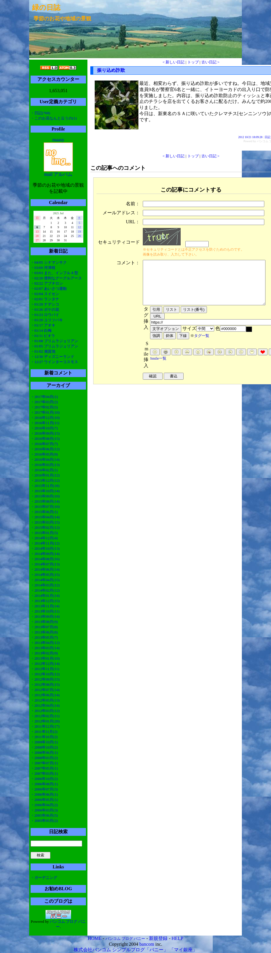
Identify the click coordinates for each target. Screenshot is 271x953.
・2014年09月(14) (45, 554)
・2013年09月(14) (45, 616)
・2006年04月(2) (44, 805)
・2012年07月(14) (45, 690)
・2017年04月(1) (44, 397)
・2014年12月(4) (44, 538)
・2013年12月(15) (45, 601)
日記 (267, 137)
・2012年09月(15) (45, 679)
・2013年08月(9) (44, 622)
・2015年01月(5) (44, 533)
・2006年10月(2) (44, 779)
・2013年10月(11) (45, 611)
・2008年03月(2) (44, 758)
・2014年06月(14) (45, 569)
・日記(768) (40, 113)
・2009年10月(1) (44, 742)
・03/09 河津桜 (43, 267)
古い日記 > (210, 62)
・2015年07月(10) (45, 506)
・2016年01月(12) (45, 475)
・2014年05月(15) (45, 574)
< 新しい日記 (174, 62)
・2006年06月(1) (44, 794)
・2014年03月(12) (45, 585)
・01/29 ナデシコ (45, 304)
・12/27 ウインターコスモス (54, 362)
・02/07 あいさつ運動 (49, 288)
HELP (177, 938)
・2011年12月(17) (45, 726)
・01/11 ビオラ (43, 335)
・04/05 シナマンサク (49, 262)
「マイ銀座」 (183, 949)
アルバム (63, 174)
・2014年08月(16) (45, 559)
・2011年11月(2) (44, 731)
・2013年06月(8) (44, 632)
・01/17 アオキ (43, 325)
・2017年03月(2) (44, 402)
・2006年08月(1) (44, 784)
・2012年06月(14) (45, 695)
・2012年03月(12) (45, 710)
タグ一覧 (201, 344)
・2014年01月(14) (45, 595)
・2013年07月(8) (44, 627)
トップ (193, 62)
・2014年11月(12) (45, 543)
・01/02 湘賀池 (43, 351)
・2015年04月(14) (45, 517)
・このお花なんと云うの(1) (54, 118)
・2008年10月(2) (44, 747)
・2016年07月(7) (44, 444)
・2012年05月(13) (45, 700)
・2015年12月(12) (45, 480)
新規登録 (158, 938)
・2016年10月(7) (44, 428)
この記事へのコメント (118, 168)
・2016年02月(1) (44, 470)
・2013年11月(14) (45, 606)
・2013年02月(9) (44, 653)
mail (48, 174)
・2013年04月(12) (45, 642)
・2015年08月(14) (45, 501)
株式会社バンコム (92, 949)
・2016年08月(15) (45, 438)
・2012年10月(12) (45, 674)
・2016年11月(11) (45, 423)
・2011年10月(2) (44, 737)
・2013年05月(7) (44, 637)
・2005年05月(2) (44, 820)
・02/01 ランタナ (45, 299)
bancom (146, 944)
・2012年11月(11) (45, 669)
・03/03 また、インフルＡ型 (54, 273)
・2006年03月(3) (44, 810)
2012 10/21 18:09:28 (250, 137)
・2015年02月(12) (45, 527)
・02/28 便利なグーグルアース (56, 278)
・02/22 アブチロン (47, 283)
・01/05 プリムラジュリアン (54, 346)
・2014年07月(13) (45, 564)
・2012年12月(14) (45, 663)
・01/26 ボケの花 (45, 309)
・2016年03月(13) (45, 465)
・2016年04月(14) (45, 459)
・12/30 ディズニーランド (52, 356)
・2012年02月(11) (45, 716)
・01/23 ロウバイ (45, 315)
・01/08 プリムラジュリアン (54, 341)
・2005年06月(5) (44, 815)
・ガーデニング (44, 877)
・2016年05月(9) (44, 454)
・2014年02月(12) (45, 590)
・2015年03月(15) (45, 522)
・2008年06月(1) (44, 752)
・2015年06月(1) (44, 512)
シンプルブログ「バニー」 (140, 949)
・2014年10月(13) (45, 548)
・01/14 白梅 (41, 330)
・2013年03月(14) (45, 648)
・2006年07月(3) (44, 789)
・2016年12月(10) (45, 417)
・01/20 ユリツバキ (47, 320)
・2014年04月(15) (45, 580)
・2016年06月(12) (45, 449)
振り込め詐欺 (111, 70)
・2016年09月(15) (45, 433)
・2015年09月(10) (45, 496)
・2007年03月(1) (44, 773)
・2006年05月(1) (44, 799)
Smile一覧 (158, 367)
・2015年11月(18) (45, 485)
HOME (94, 938)
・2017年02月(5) (44, 407)
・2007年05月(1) (44, 768)
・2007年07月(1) (44, 763)
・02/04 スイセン (45, 294)
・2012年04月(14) (45, 705)
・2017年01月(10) (45, 412)
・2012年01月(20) (45, 721)
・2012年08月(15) (45, 684)
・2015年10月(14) (45, 491)
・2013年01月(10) (45, 658)
